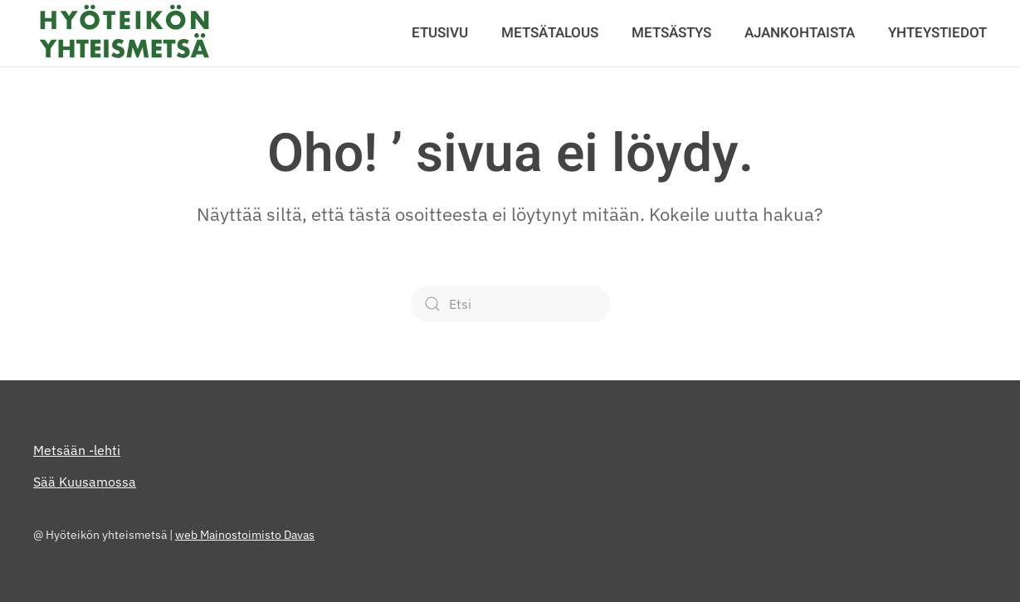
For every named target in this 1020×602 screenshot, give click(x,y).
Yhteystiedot (937, 32)
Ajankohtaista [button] (799, 32)
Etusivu (440, 32)
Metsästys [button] (671, 32)
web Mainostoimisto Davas (245, 534)
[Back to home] (124, 33)
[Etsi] (510, 304)
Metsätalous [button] (549, 32)
